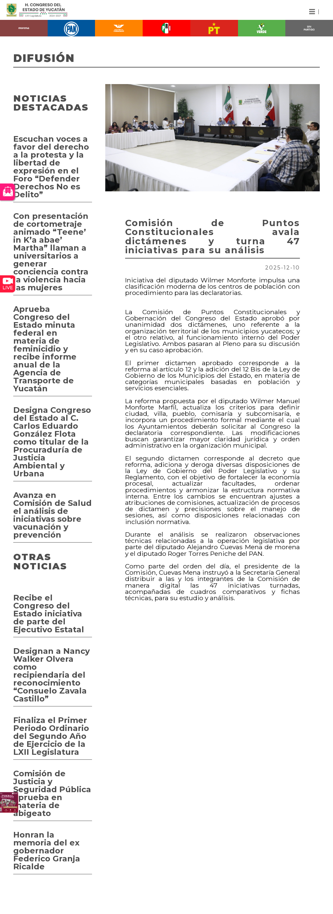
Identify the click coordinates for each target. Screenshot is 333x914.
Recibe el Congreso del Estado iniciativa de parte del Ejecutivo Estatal (48, 613)
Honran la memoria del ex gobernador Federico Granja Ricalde (46, 850)
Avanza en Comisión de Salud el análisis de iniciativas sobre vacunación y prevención (52, 515)
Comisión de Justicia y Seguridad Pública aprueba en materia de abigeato (52, 793)
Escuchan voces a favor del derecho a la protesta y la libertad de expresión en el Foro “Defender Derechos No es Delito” (51, 166)
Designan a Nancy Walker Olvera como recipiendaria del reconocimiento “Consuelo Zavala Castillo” (51, 674)
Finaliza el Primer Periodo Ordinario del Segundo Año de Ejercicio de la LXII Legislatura (51, 736)
